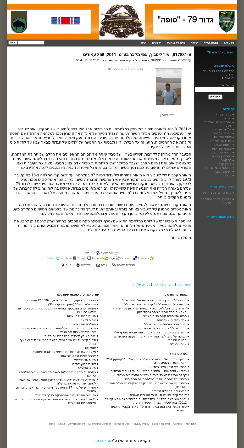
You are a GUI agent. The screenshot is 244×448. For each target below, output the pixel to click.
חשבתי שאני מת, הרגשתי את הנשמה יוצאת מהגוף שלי (150, 332)
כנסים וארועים (223, 137)
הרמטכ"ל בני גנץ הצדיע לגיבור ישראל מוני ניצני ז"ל (153, 300)
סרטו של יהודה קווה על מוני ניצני (165, 316)
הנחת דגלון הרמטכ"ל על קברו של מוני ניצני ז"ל (155, 304)
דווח (68, 265)
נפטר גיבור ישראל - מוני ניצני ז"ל (165, 324)
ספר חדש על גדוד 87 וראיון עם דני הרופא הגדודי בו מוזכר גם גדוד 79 (56, 389)
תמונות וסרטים (223, 144)
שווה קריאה (107, 252)
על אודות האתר (222, 114)
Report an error (161, 423)
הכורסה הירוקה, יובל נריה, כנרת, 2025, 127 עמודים (61, 300)
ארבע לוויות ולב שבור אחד (78, 356)
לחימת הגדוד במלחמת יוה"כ (218, 124)
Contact (178, 423)
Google (82, 258)
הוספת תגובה (126, 265)
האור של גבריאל (85, 360)
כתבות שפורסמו (163, 284)
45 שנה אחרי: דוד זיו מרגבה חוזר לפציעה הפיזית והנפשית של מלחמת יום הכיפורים (55, 401)
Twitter (51, 258)
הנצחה (194, 42)
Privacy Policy (141, 423)
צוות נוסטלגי (178, 344)
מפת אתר (191, 423)
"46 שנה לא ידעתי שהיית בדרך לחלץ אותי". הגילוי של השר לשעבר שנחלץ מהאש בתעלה (57, 381)
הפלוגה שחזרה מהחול (81, 324)
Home (51, 423)
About (61, 423)
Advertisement (76, 423)
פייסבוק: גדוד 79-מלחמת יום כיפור (216, 201)
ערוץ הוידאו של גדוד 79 (217, 192)
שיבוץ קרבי (225, 163)
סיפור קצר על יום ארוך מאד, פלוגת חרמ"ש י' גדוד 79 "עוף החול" (58, 341)
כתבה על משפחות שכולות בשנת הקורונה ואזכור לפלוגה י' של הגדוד (57, 374)
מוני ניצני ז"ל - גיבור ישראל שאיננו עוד (162, 328)
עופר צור (90, 347)
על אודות (229, 42)
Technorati (98, 258)
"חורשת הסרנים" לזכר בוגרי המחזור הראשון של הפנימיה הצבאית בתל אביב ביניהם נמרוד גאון (149, 310)
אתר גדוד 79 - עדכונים (172, 320)
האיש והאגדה (87, 368)
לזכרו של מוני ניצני (220, 140)
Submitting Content (99, 423)
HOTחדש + (88, 252)
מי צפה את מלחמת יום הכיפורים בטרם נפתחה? (64, 352)
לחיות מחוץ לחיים (84, 364)
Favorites (143, 258)
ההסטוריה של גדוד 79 (218, 167)
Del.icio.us (127, 258)
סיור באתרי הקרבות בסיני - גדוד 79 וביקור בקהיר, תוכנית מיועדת (149, 408)
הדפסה (86, 265)
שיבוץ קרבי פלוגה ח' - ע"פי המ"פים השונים (158, 395)
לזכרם (228, 118)
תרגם (143, 42)
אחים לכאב (88, 320)
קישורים (156, 42)
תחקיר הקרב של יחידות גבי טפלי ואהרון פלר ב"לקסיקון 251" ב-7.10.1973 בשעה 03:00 (146, 361)
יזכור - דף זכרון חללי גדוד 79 (168, 367)
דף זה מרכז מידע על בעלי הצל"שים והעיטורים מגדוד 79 (150, 375)
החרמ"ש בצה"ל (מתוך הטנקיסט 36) (72, 304)
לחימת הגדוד (211, 42)
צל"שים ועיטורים (221, 129)
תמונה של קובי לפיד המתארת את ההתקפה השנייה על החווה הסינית (150, 338)
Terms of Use (121, 423)
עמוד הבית (184, 284)
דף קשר (226, 160)
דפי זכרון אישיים (222, 156)
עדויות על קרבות (221, 152)
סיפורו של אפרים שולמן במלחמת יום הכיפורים (156, 379)
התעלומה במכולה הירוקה (169, 391)
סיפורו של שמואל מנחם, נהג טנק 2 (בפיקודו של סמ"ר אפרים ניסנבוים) (146, 385)
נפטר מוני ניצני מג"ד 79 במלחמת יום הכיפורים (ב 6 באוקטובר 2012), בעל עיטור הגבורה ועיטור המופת (146, 400)
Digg (112, 258)
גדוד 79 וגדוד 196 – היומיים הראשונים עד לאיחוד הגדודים (149, 371)
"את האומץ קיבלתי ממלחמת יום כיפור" (70, 336)
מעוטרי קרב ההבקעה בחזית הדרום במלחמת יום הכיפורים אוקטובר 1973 (57, 310)
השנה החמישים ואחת (81, 316)
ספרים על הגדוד (139, 284)
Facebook (66, 258)
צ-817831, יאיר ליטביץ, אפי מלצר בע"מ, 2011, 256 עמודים (137, 54)
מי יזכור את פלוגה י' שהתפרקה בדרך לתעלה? (65, 395)
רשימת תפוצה (223, 171)
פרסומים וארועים (175, 42)
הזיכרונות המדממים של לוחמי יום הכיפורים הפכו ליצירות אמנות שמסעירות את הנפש (58, 330)
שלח (104, 265)
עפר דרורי (103, 441)
